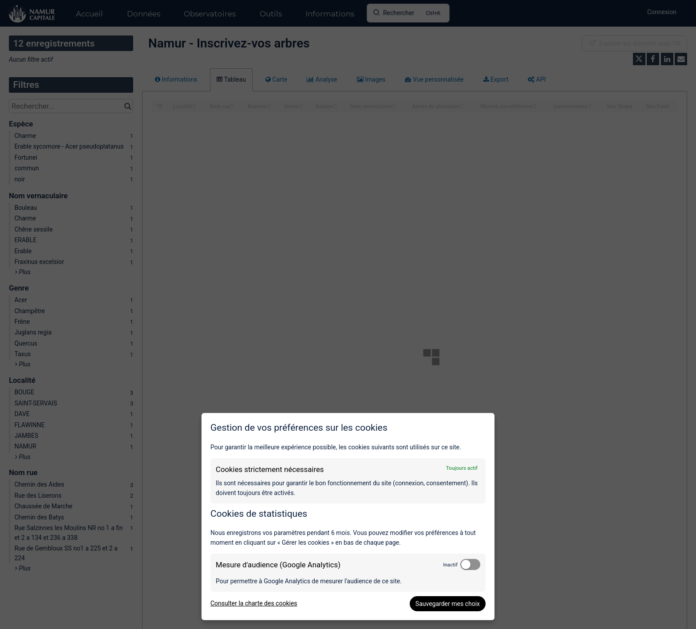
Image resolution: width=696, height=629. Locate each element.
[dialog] (348, 516)
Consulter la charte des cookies (253, 603)
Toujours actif (462, 468)
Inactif (450, 565)
